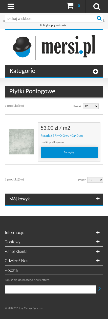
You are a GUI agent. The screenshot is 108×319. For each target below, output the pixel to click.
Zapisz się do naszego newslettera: (27, 280)
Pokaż (77, 106)
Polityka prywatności (54, 25)
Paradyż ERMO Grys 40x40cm (62, 136)
